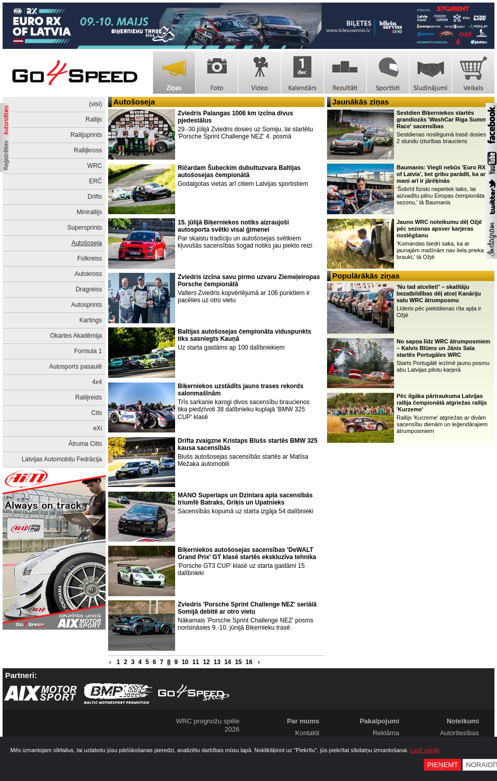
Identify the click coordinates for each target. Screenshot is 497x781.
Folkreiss (89, 258)
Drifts (95, 196)
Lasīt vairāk (424, 750)
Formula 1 (88, 351)
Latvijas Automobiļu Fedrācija (62, 459)
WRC (94, 165)
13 (217, 662)
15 (238, 662)
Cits (96, 412)
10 (185, 662)
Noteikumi (463, 721)
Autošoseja (87, 243)
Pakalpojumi (379, 721)
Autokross (88, 273)
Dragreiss (89, 289)
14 (227, 662)
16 (249, 662)
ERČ (95, 181)
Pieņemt (442, 765)
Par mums (303, 721)
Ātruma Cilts (85, 443)
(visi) (95, 104)
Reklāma (386, 733)
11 (195, 662)
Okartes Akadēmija (76, 335)
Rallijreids (88, 397)
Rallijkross (88, 150)
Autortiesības (459, 733)
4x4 (97, 382)
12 (206, 662)
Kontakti (307, 733)
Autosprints (86, 304)
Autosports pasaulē (75, 366)
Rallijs (93, 119)
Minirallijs (89, 212)
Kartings (90, 320)
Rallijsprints (86, 134)
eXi (97, 428)
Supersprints (84, 227)
